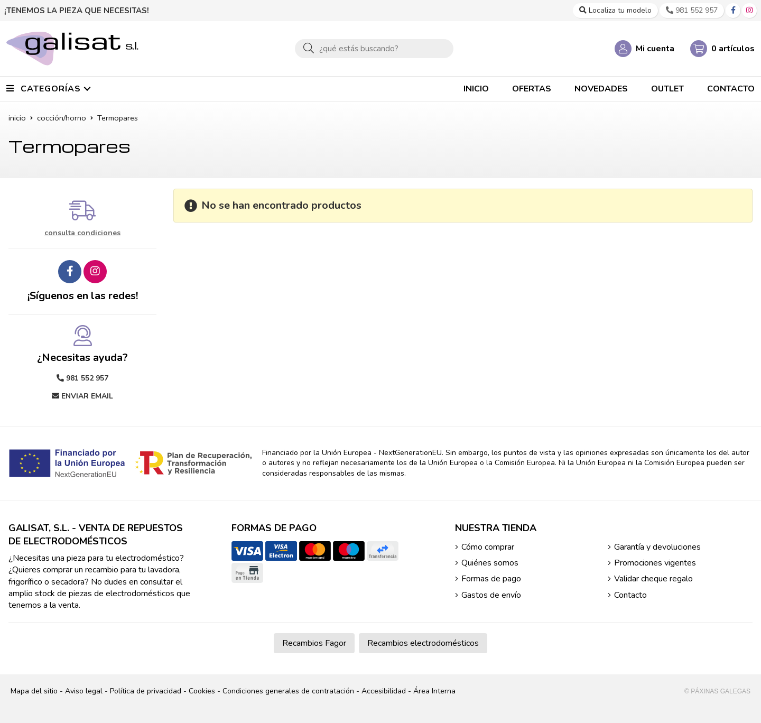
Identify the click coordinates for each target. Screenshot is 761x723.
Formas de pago (491, 579)
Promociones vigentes (655, 563)
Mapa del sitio (34, 691)
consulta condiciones (82, 233)
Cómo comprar (487, 547)
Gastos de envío (491, 595)
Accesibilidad (383, 691)
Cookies (202, 691)
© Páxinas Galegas (717, 691)
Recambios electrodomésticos (423, 643)
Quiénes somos (489, 563)
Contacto (630, 595)
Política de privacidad (145, 691)
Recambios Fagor (314, 643)
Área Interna (434, 691)
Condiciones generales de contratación (288, 691)
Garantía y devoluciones (657, 547)
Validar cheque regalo (653, 579)
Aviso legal (84, 691)
